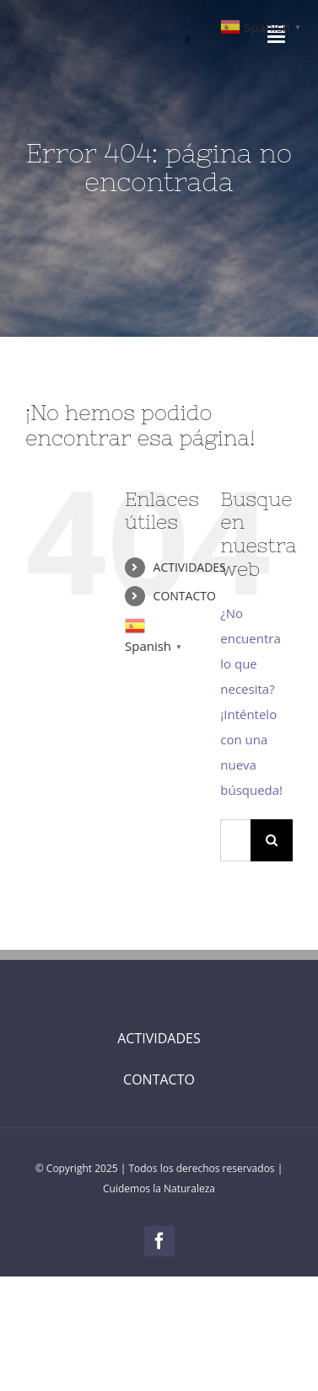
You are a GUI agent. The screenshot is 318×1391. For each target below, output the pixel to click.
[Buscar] (272, 840)
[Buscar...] (235, 840)
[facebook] (159, 1241)
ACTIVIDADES (190, 567)
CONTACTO (185, 596)
